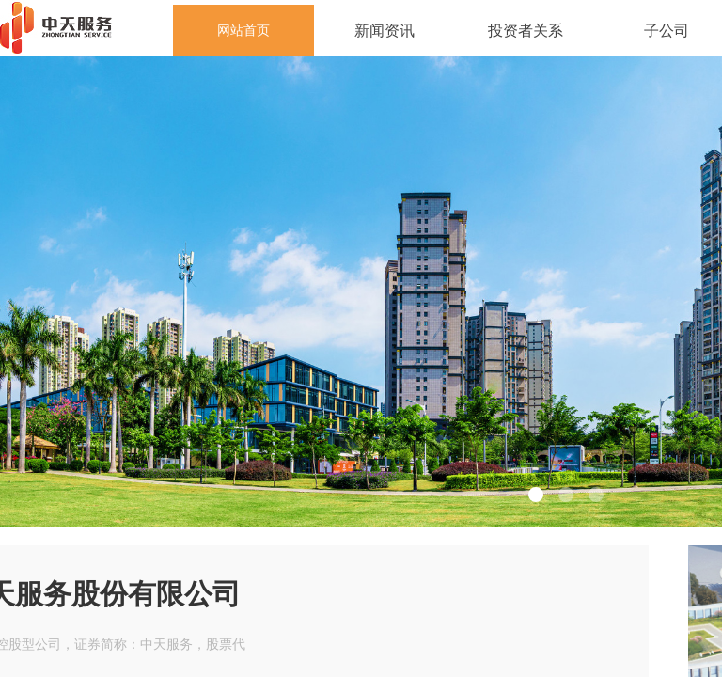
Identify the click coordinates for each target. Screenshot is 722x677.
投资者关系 (525, 31)
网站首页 (243, 31)
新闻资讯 (384, 31)
